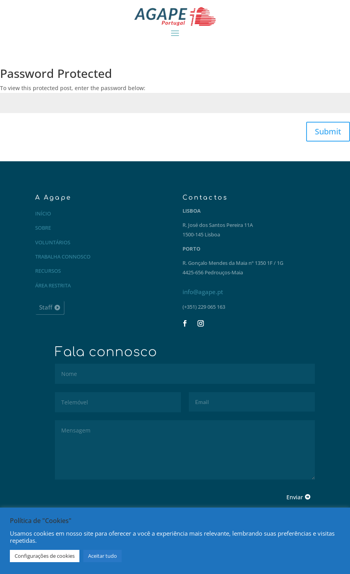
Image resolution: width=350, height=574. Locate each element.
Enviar (294, 497)
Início (43, 213)
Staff (45, 307)
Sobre (43, 227)
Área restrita (53, 285)
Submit (328, 131)
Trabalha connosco (62, 256)
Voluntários (52, 242)
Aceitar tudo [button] (102, 555)
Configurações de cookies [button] (45, 555)
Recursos (48, 270)
